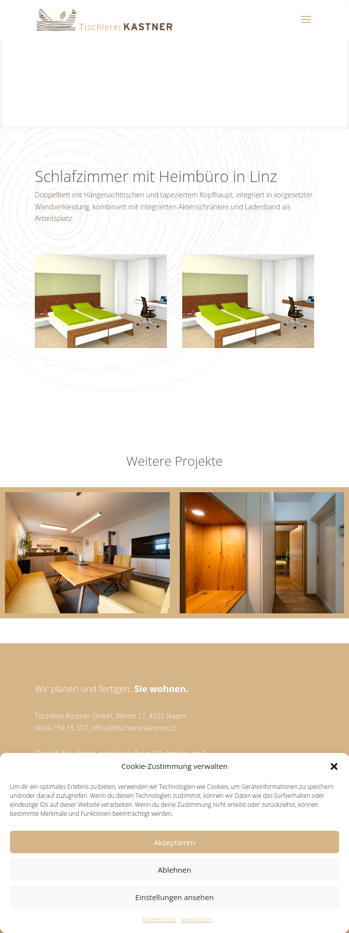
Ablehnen (174, 870)
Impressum (196, 919)
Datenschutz (159, 919)
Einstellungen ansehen (174, 897)
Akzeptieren (174, 842)
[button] (334, 766)
